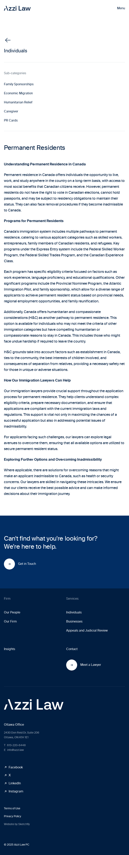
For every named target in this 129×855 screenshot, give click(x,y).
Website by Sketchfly (17, 824)
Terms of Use (12, 808)
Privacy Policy (12, 816)
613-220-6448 (15, 745)
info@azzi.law (14, 750)
